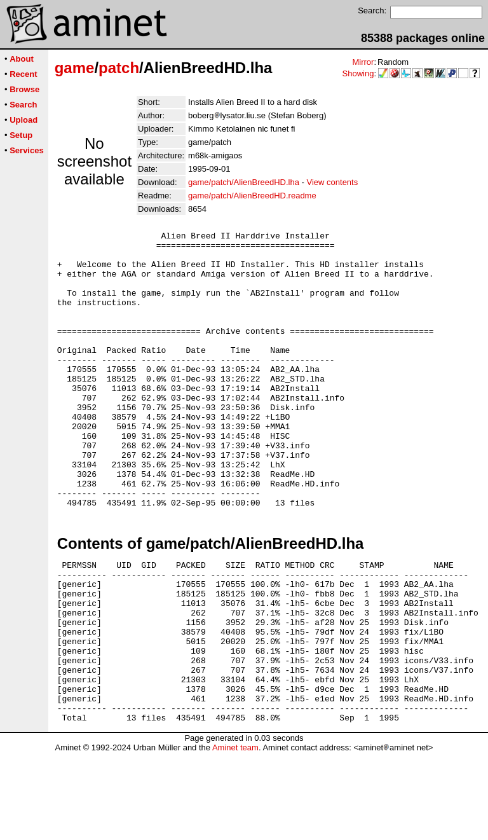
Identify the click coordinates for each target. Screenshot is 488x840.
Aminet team (235, 835)
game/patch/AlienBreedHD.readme (252, 195)
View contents (332, 182)
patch (118, 67)
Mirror (363, 62)
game (75, 67)
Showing (358, 73)
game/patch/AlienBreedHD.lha (243, 182)
